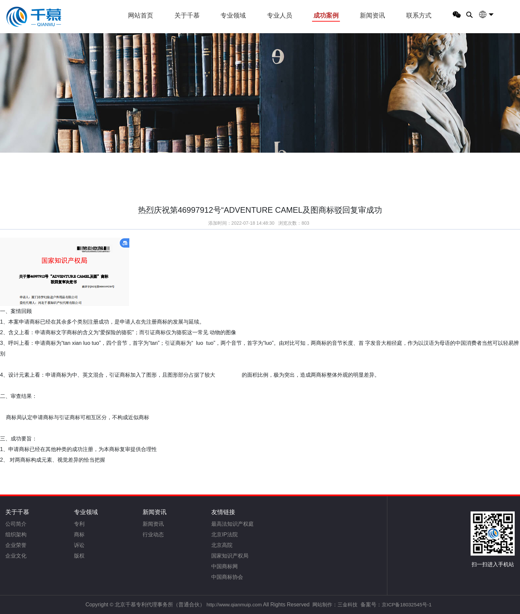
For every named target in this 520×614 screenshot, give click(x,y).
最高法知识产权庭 (232, 524)
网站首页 (140, 15)
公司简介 (16, 524)
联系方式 (418, 15)
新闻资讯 (372, 15)
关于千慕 (187, 15)
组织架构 (16, 534)
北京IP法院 (224, 534)
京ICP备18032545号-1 (406, 604)
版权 (79, 556)
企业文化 (16, 556)
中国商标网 (224, 566)
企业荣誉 (16, 545)
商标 (79, 534)
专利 (79, 524)
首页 (47, 154)
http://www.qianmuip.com (234, 604)
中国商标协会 (227, 577)
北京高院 (221, 545)
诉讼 (79, 545)
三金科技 (348, 604)
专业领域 (233, 15)
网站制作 (322, 604)
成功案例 (326, 15)
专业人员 (279, 15)
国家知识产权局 (229, 556)
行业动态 (153, 534)
